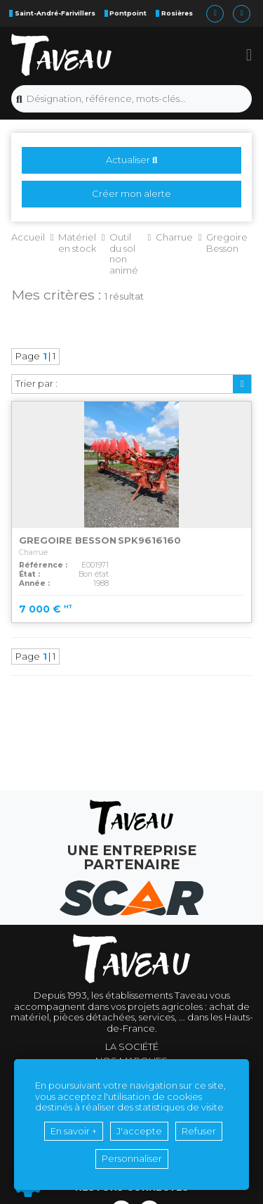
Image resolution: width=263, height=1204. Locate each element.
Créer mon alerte (131, 193)
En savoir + (73, 1130)
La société (132, 1047)
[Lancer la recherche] (19, 99)
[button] (249, 55)
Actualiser (131, 159)
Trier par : (36, 383)
